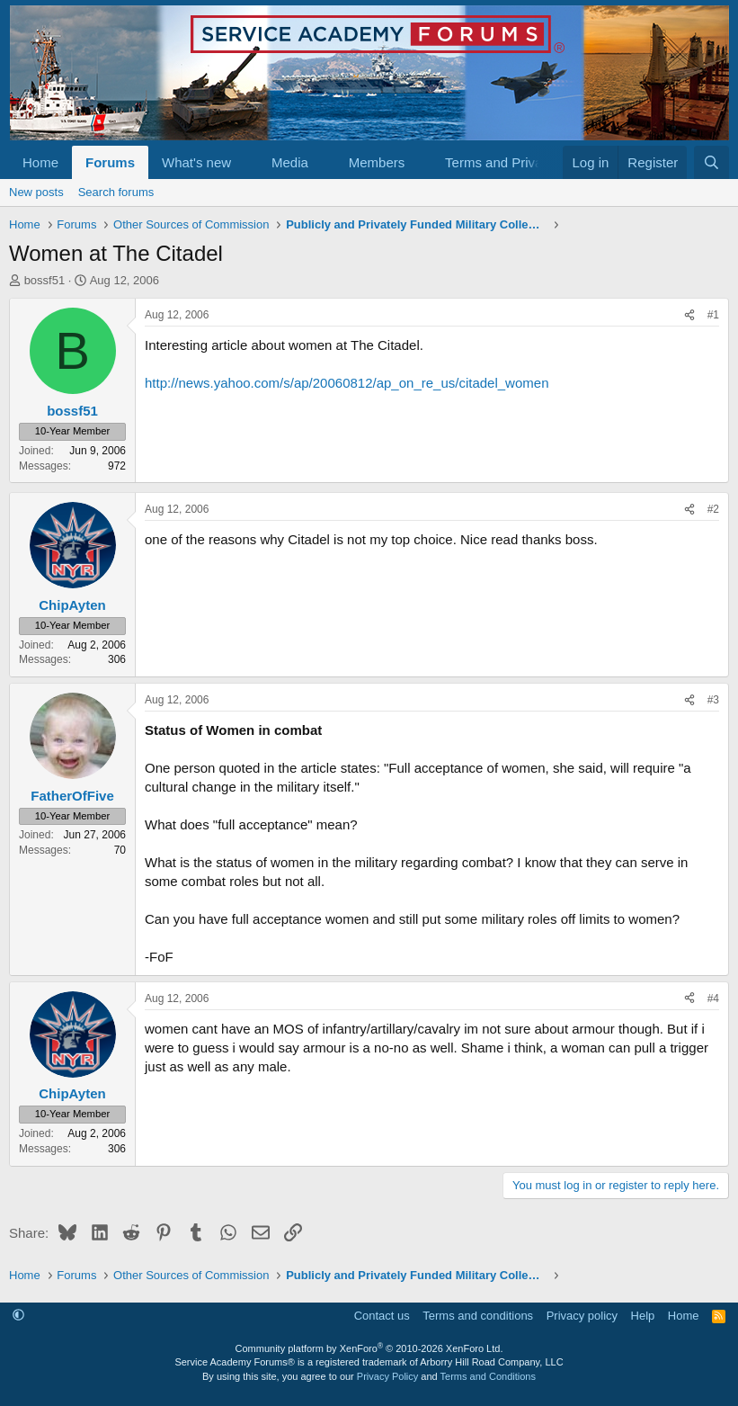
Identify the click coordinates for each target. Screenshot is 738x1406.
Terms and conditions (477, 1315)
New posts (36, 192)
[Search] (711, 162)
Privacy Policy (387, 1376)
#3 (713, 700)
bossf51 (45, 280)
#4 (713, 998)
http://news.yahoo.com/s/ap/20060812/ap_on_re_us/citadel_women (346, 382)
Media (289, 162)
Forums (110, 162)
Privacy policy (582, 1315)
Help (643, 1315)
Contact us (382, 1315)
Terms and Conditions (488, 1376)
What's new (196, 162)
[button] (245, 162)
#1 (713, 315)
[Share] (689, 315)
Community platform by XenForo (369, 1348)
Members (377, 162)
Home (40, 162)
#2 (713, 509)
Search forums (116, 192)
